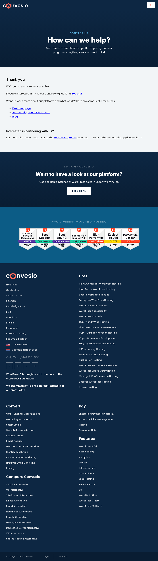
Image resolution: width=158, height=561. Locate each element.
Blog (15, 116)
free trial (76, 93)
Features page (21, 108)
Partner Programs (65, 137)
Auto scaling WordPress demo (31, 112)
